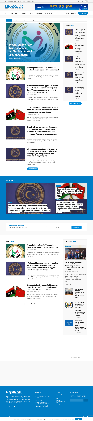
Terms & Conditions (60, 397)
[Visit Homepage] (14, 7)
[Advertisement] (75, 348)
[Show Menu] (5, 13)
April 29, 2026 (75, 271)
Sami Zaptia (12, 58)
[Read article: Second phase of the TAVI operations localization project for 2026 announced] (15, 73)
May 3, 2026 (36, 136)
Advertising (29, 1)
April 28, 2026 (78, 317)
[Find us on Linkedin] (12, 407)
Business (23, 13)
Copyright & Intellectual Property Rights (60, 402)
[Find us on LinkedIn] (85, 416)
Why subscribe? (59, 395)
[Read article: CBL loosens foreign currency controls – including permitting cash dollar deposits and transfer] (69, 323)
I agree (78, 419)
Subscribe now (59, 405)
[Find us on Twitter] (9, 407)
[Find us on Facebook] (6, 407)
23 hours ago (59, 212)
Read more (69, 284)
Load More (32, 303)
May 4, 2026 (36, 72)
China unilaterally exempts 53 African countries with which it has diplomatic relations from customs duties (42, 109)
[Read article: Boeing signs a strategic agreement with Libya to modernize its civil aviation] (69, 292)
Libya (16, 13)
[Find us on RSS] (15, 407)
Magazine (39, 13)
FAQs (57, 399)
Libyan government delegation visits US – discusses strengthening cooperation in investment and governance (80, 92)
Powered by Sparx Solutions (19, 416)
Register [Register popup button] (73, 13)
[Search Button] (5, 1)
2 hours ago (17, 212)
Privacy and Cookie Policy (68, 419)
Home (11, 13)
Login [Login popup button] (67, 13)
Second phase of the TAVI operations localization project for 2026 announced (29, 20)
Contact (33, 1)
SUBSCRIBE (82, 13)
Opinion (31, 13)
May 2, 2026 (77, 299)
